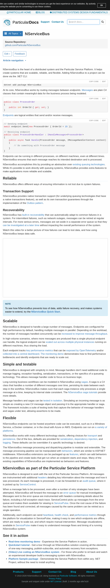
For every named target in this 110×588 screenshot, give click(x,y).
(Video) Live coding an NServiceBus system (34, 552)
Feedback (20, 54)
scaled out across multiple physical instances (70, 342)
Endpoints (8, 115)
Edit (7, 54)
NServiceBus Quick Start (45, 311)
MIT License (55, 581)
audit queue (89, 481)
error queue (69, 492)
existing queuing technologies (89, 164)
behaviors (67, 451)
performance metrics (85, 515)
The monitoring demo (52, 354)
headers (42, 477)
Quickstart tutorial (19, 545)
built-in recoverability (33, 215)
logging (7, 442)
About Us (91, 572)
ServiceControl (28, 484)
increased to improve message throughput (84, 333)
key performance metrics (39, 350)
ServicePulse (61, 503)
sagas (84, 382)
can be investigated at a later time (21, 225)
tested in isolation (52, 400)
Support (45, 22)
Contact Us (58, 22)
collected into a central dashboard (21, 354)
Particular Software (68, 576)
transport (92, 435)
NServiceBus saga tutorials (82, 392)
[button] (55, 60)
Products (18, 572)
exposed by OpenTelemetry (81, 350)
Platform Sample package (23, 559)
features (74, 454)
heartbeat (48, 515)
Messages (87, 90)
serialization (66, 439)
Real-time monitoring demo (24, 541)
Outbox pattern (35, 203)
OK (101, 5)
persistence (9, 439)
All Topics (12, 33)
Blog (41, 12)
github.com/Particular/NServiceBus (22, 45)
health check (61, 515)
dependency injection (85, 439)
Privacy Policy (55, 578)
